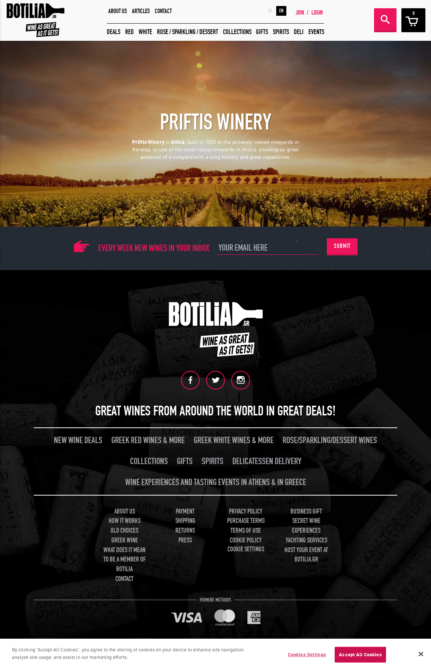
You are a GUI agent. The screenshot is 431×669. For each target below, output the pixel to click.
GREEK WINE (124, 540)
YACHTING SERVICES (306, 540)
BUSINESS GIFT (306, 511)
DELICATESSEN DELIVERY (266, 461)
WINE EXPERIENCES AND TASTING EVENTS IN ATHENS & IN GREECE (215, 482)
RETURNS (185, 531)
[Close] (421, 655)
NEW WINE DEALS (78, 440)
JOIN (300, 12)
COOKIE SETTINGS (245, 549)
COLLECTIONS (237, 32)
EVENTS (316, 32)
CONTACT (163, 11)
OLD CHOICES (124, 531)
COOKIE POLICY (246, 540)
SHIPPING (185, 521)
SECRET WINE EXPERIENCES (306, 526)
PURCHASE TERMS (246, 521)
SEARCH (385, 19)
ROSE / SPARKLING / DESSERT (187, 32)
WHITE (145, 32)
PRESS (185, 540)
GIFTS (262, 32)
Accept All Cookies (360, 656)
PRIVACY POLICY (245, 511)
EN (281, 11)
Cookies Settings (307, 656)
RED (129, 32)
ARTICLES (141, 11)
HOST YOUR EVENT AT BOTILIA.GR (306, 555)
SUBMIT (342, 246)
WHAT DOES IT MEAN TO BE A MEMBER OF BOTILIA (124, 559)
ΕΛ (270, 11)
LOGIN (317, 12)
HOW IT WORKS (125, 521)
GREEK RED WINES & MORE (148, 440)
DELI (299, 32)
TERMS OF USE (245, 531)
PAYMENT (185, 511)
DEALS (113, 32)
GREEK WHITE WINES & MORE (234, 440)
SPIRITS (281, 32)
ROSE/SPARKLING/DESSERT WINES (330, 440)
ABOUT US (117, 11)
